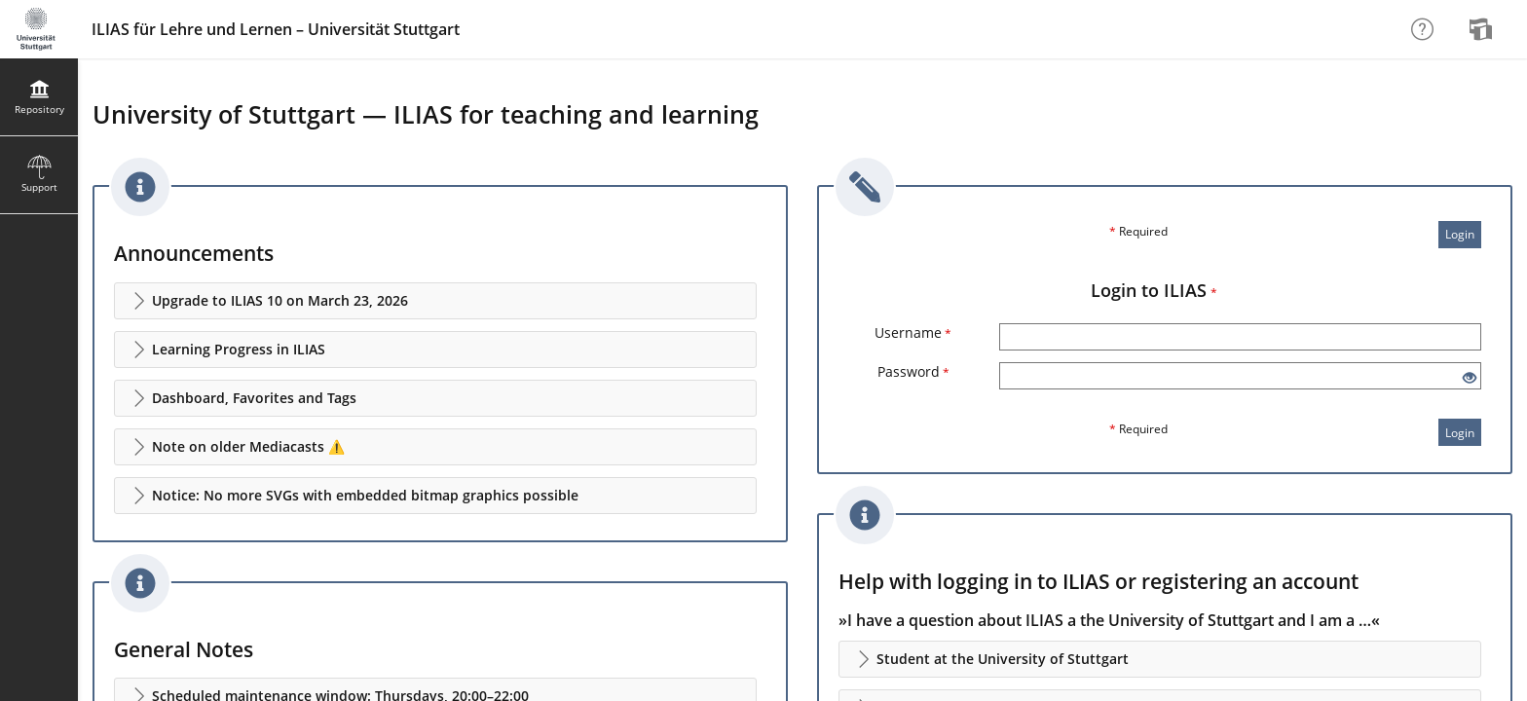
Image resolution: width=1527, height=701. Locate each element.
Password (913, 371)
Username (913, 332)
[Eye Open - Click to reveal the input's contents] (1469, 378)
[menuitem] (1483, 29)
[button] (435, 300)
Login (1459, 234)
